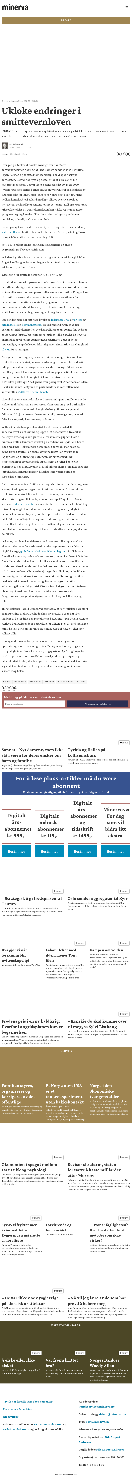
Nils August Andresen (110, 1449)
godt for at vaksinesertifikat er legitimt (43, 551)
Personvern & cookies (17, 1409)
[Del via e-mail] (128, 154)
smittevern (35, 682)
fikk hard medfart (25, 504)
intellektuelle (10, 324)
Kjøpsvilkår (10, 1416)
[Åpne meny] (127, 7)
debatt (6, 682)
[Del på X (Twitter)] (123, 154)
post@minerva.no (98, 1421)
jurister (77, 319)
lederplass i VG (60, 319)
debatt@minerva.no (112, 1414)
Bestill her (16, 851)
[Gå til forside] (62, 7)
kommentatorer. (32, 324)
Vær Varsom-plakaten (48, 1424)
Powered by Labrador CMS (66, 1474)
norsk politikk (65, 682)
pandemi (49, 682)
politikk (81, 682)
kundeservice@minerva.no (97, 1406)
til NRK (6, 349)
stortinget (20, 682)
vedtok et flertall (11, 232)
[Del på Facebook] (119, 154)
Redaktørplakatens (16, 1429)
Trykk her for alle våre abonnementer (28, 1401)
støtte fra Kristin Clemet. (33, 391)
